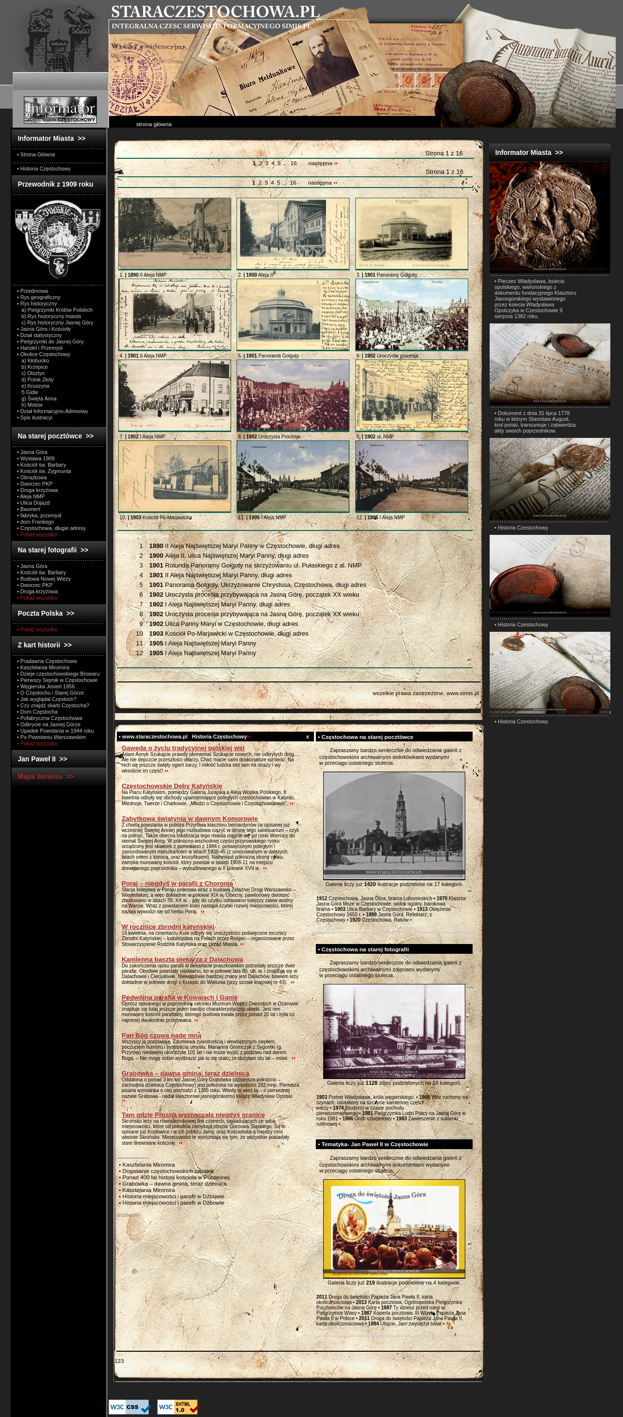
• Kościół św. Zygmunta (44, 471)
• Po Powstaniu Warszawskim (51, 737)
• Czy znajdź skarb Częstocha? (53, 705)
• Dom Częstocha (37, 712)
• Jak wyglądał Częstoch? (46, 699)
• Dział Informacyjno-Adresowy (52, 411)
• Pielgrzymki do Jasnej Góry (50, 341)
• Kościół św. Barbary (41, 465)
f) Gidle (27, 392)
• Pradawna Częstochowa (47, 661)
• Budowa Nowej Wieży (44, 579)
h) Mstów (30, 405)
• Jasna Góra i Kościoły (44, 329)
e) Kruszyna (33, 386)
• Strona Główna (36, 154)
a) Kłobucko (33, 360)
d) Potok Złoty (35, 379)
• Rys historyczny (37, 303)
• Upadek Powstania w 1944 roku (55, 731)
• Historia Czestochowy (521, 527)
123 (119, 1361)
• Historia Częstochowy (44, 168)
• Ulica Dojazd (33, 503)
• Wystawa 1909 (36, 458)
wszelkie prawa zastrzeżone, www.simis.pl (425, 693)
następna (323, 163)
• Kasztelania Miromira (43, 667)
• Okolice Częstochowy (44, 354)
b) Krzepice (32, 367)
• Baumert (28, 509)
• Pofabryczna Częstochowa (49, 718)
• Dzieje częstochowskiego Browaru (58, 674)
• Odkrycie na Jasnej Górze (48, 724)
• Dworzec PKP (35, 484)
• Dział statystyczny (39, 335)
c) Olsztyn (31, 373)
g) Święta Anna (36, 398)
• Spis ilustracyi (34, 417)
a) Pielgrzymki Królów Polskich (54, 310)
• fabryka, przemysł (39, 515)
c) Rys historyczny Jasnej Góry (55, 322)
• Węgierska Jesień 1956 (46, 686)
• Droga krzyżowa (37, 490)
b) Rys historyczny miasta (49, 316)
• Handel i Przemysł (39, 348)
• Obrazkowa (32, 477)
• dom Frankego (35, 522)
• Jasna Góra (32, 452)
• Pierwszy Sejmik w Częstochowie (57, 680)
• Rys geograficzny (38, 297)
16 (294, 163)
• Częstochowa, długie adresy (51, 528)
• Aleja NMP (31, 496)
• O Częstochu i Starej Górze (50, 693)
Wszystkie (143, 536)
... (285, 163)
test (320, 750)
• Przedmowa (32, 291)
